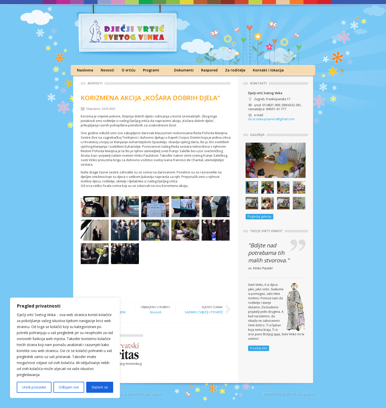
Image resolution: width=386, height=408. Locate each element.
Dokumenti (184, 70)
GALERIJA (257, 134)
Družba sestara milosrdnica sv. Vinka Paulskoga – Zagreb (123, 394)
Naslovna (85, 70)
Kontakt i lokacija (268, 70)
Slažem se (99, 387)
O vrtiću (128, 70)
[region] (65, 348)
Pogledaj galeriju (259, 216)
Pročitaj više (258, 348)
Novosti (107, 70)
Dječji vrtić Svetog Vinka (297, 394)
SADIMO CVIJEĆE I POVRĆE (204, 309)
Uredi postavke (34, 387)
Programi (151, 70)
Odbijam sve (69, 387)
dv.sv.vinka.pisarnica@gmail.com (271, 119)
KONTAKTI (258, 83)
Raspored (209, 70)
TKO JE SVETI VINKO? (266, 231)
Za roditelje (235, 70)
